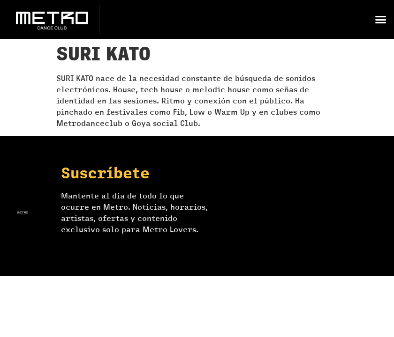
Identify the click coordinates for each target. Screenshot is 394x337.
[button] (380, 20)
